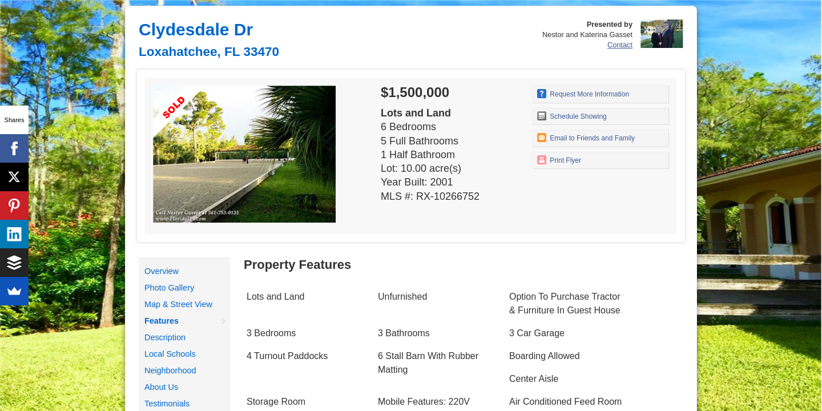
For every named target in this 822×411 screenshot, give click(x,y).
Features (161, 320)
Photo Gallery (169, 287)
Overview (161, 271)
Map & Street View (178, 304)
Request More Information (583, 93)
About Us (161, 387)
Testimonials (167, 403)
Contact (619, 45)
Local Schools (170, 353)
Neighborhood (170, 370)
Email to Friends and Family (586, 137)
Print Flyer (559, 159)
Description (165, 337)
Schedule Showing (572, 115)
